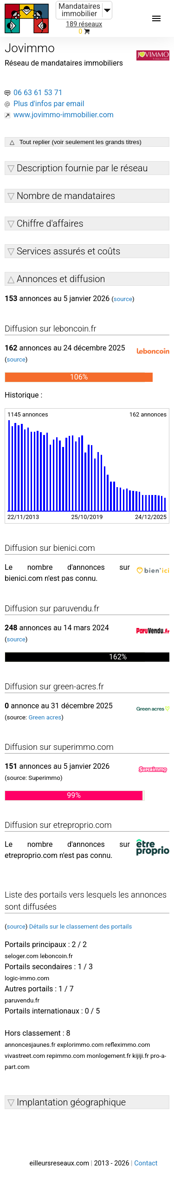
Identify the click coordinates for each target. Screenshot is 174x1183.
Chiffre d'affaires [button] (50, 223)
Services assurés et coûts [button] (68, 251)
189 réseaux (84, 24)
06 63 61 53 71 (38, 92)
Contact (145, 1163)
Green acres (44, 717)
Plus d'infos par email (48, 103)
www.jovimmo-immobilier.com (63, 114)
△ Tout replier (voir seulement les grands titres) (76, 142)
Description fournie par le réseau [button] (82, 168)
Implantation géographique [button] (71, 1102)
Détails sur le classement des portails (80, 926)
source (123, 299)
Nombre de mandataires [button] (66, 195)
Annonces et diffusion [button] (61, 278)
